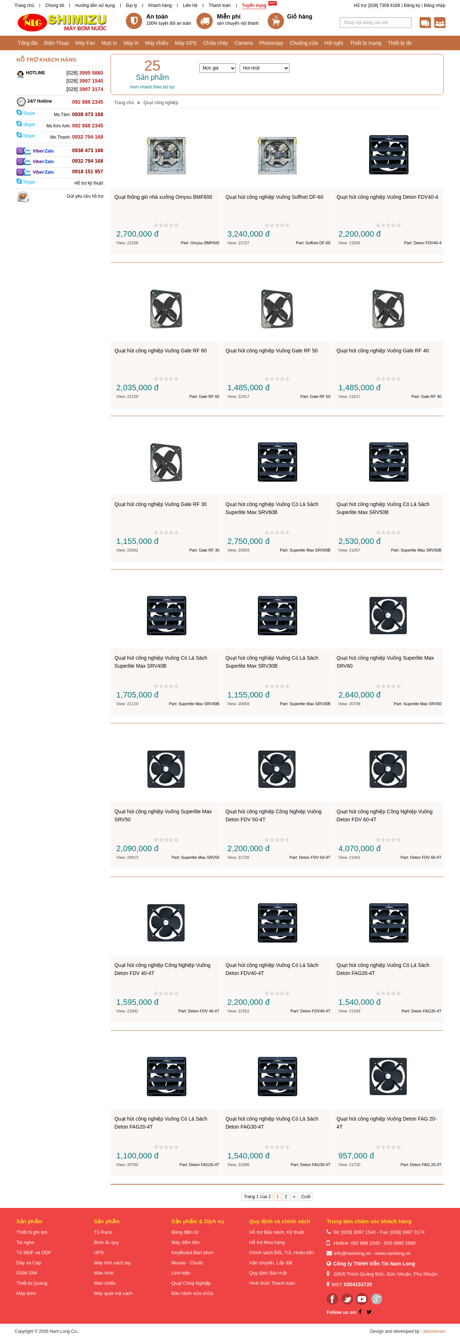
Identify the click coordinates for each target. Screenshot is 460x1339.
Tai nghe (25, 1242)
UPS (99, 1252)
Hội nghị (333, 43)
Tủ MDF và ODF (33, 1252)
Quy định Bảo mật (268, 1273)
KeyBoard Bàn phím (193, 1252)
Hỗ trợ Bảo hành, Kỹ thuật (276, 1232)
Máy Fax (85, 43)
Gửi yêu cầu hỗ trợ (85, 196)
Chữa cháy (215, 43)
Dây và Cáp (28, 1262)
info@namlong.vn (352, 1253)
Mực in (109, 43)
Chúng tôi (54, 5)
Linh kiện (181, 1273)
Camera (244, 43)
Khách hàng (160, 5)
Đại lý (131, 5)
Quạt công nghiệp (161, 102)
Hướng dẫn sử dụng (95, 5)
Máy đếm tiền (186, 1242)
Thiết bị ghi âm (31, 1232)
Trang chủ (24, 5)
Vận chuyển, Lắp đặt (270, 1262)
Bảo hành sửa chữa (192, 1293)
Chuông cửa (304, 43)
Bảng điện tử (185, 1232)
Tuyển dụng (254, 5)
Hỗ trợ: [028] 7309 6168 (377, 5)
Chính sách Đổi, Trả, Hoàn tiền (281, 1252)
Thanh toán (220, 5)
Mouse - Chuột (187, 1262)
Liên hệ (190, 5)
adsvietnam (434, 1331)
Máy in (131, 43)
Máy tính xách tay (112, 1262)
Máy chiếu (156, 43)
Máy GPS (186, 43)
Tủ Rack (103, 1232)
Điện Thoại (56, 43)
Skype (25, 113)
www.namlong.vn (393, 1253)
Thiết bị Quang (31, 1283)
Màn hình (103, 1273)
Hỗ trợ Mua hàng (267, 1242)
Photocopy (271, 43)
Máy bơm (26, 1293)
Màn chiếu (105, 1283)
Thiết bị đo (400, 43)
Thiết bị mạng (365, 43)
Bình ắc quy (106, 1242)
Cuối (305, 1196)
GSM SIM (26, 1273)
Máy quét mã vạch (113, 1293)
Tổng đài (28, 43)
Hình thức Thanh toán (272, 1283)
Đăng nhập (434, 5)
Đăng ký (412, 5)
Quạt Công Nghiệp (191, 1283)
